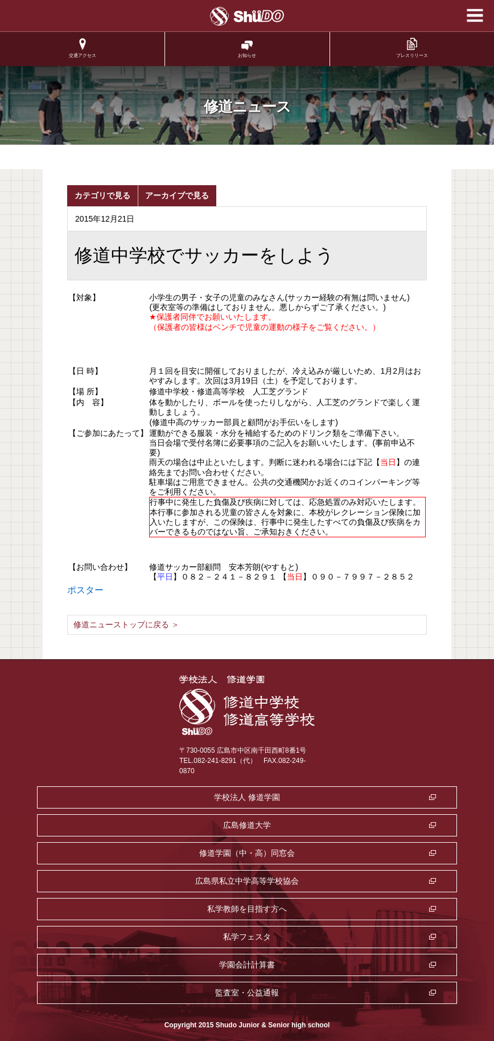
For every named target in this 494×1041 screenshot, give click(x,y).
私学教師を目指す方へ (247, 908)
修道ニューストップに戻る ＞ (126, 624)
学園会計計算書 (247, 964)
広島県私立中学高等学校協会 (247, 880)
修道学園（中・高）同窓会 (247, 853)
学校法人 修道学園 (247, 797)
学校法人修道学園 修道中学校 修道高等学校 (247, 16)
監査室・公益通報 (247, 992)
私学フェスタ (247, 936)
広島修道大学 (247, 825)
